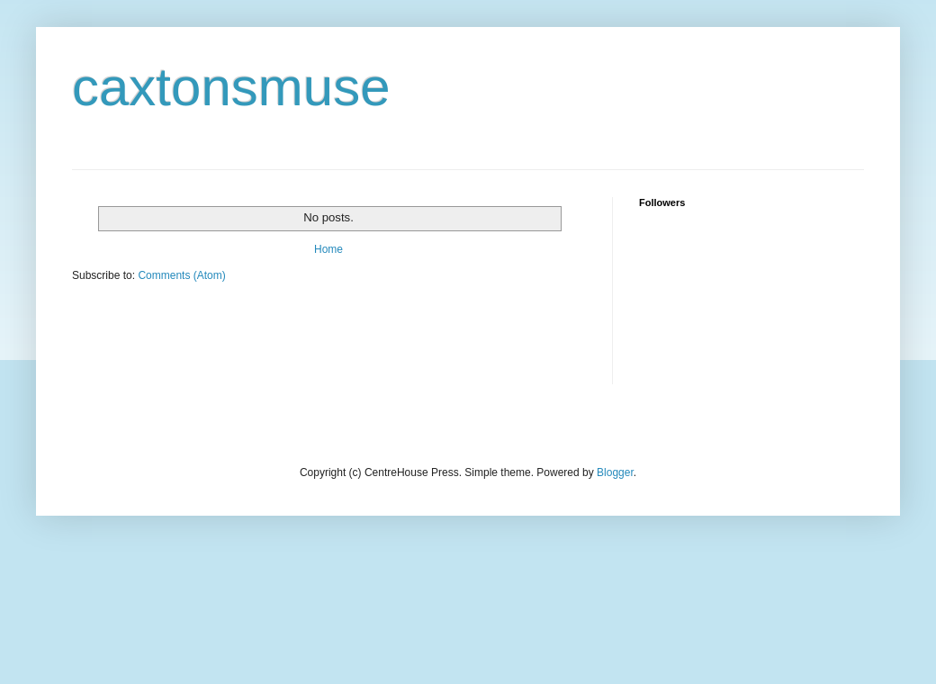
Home (328, 249)
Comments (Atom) (181, 275)
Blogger (615, 472)
